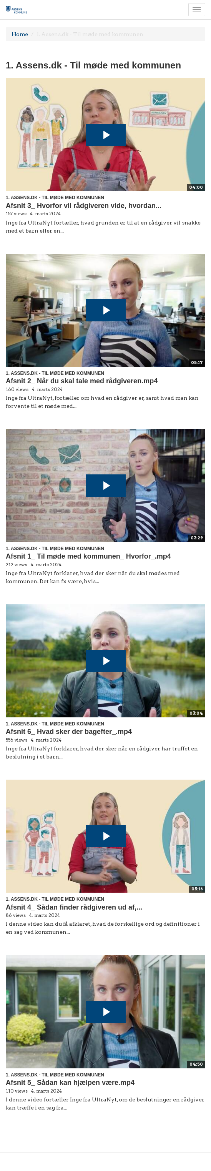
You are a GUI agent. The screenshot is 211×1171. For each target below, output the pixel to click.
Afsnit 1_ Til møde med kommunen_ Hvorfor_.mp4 (88, 556)
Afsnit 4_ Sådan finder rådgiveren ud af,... (74, 907)
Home (20, 34)
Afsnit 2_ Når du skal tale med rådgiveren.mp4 (82, 381)
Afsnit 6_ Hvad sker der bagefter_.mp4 (69, 731)
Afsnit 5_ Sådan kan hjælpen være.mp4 (70, 1082)
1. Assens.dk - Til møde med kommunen (55, 197)
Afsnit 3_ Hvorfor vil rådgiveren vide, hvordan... (83, 206)
